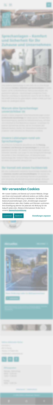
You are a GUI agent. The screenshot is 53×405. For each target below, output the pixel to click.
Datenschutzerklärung (17, 210)
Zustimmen (7, 216)
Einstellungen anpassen (41, 216)
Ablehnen (18, 216)
